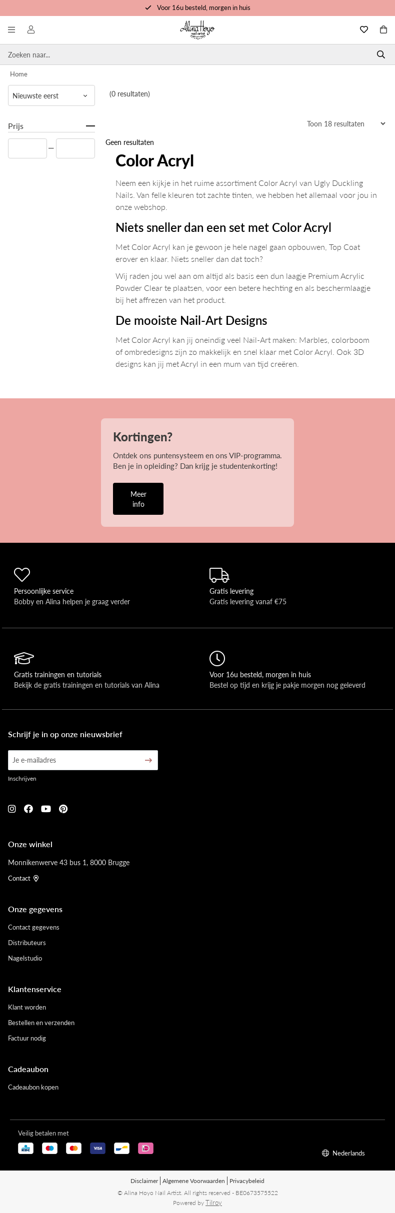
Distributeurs (27, 942)
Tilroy (214, 1202)
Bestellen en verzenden (41, 1022)
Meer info (138, 499)
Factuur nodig (27, 1038)
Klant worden (27, 1007)
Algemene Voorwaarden (193, 1181)
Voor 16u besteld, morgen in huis (203, 7)
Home (19, 73)
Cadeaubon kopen (33, 1087)
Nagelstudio (25, 958)
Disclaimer (144, 1181)
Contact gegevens (34, 927)
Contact (23, 878)
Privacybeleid (247, 1181)
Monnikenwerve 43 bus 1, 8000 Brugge (69, 862)
